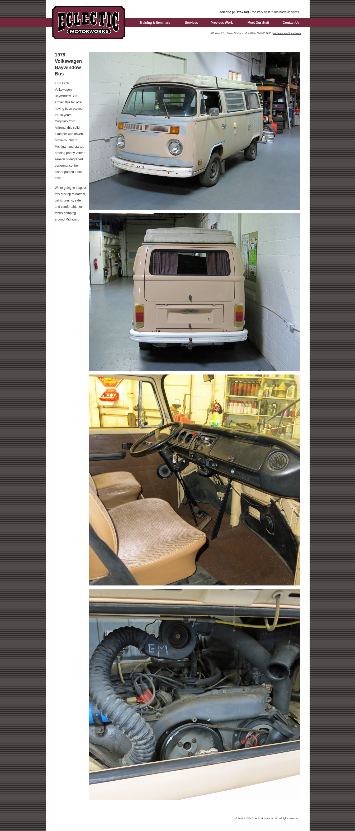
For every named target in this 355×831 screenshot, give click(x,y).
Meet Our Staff (258, 23)
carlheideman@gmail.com (287, 33)
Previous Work (222, 23)
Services (191, 23)
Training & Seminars (155, 23)
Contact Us (291, 23)
